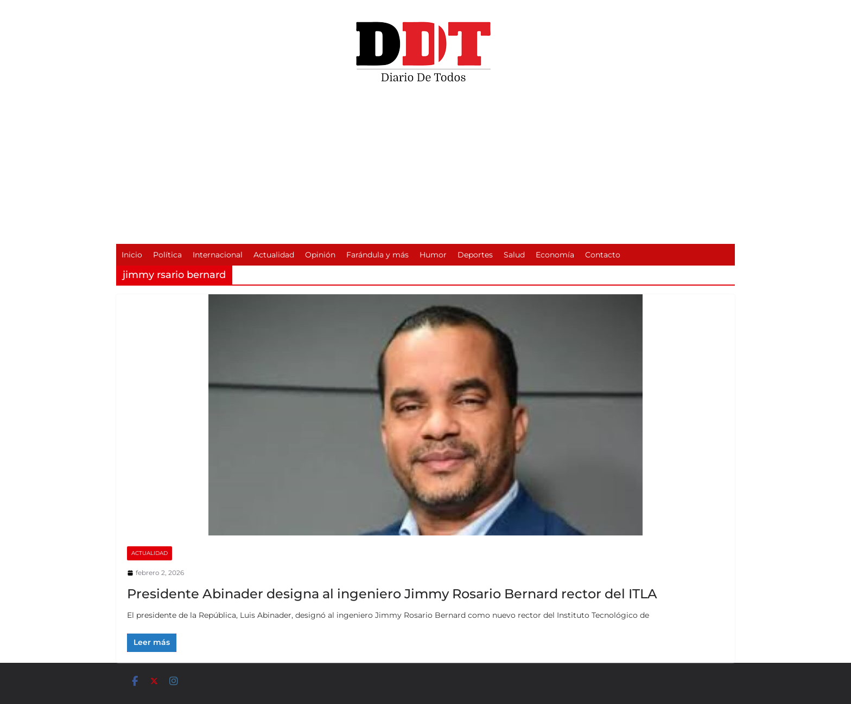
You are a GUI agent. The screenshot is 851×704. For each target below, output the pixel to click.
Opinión (320, 255)
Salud (514, 255)
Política (167, 255)
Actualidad (273, 255)
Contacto (602, 255)
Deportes (475, 255)
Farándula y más (377, 255)
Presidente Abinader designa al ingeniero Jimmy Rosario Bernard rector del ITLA (392, 594)
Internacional (218, 255)
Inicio (132, 255)
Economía (555, 255)
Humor (433, 255)
